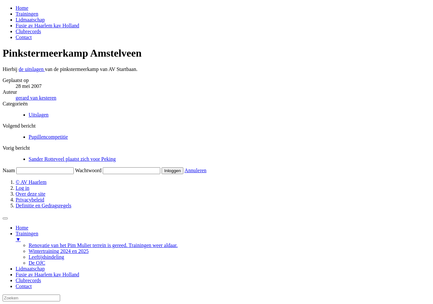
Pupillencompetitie (48, 137)
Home (22, 8)
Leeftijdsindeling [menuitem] (46, 257)
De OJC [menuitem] (37, 263)
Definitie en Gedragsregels (43, 205)
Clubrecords (28, 31)
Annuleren (196, 170)
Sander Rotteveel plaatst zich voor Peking (72, 159)
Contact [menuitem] (24, 286)
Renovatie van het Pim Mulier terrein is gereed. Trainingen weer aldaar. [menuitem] (103, 245)
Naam (9, 170)
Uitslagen (38, 114)
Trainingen (27, 14)
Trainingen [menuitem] (223, 236)
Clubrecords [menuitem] (28, 280)
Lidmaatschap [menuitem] (30, 268)
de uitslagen (32, 69)
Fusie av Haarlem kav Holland (47, 25)
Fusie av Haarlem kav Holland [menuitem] (47, 274)
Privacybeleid (30, 199)
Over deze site (31, 194)
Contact (24, 37)
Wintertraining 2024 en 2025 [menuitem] (59, 251)
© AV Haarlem (31, 182)
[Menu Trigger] (5, 218)
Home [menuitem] (22, 227)
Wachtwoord (88, 170)
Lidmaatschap (30, 19)
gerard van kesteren (36, 98)
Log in (22, 188)
